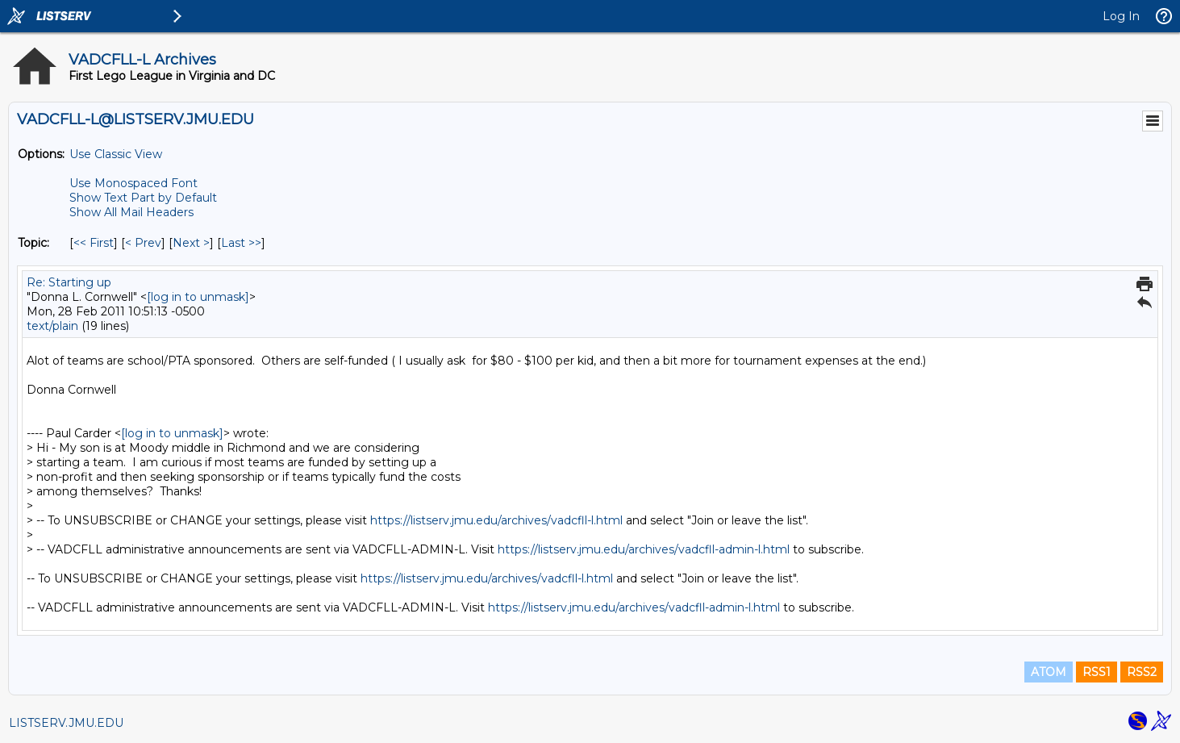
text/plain (52, 326)
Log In (1121, 16)
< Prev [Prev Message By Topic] (143, 243)
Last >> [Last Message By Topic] (241, 243)
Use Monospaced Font (133, 183)
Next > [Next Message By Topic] (191, 243)
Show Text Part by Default (143, 197)
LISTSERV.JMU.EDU (66, 723)
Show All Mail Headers (131, 212)
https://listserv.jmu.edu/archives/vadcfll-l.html (496, 520)
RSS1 (1096, 672)
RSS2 (1142, 672)
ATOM (1048, 672)
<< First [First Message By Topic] (93, 243)
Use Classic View (115, 154)
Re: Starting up (69, 282)
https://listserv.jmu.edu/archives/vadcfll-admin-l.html (644, 549)
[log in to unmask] (198, 297)
